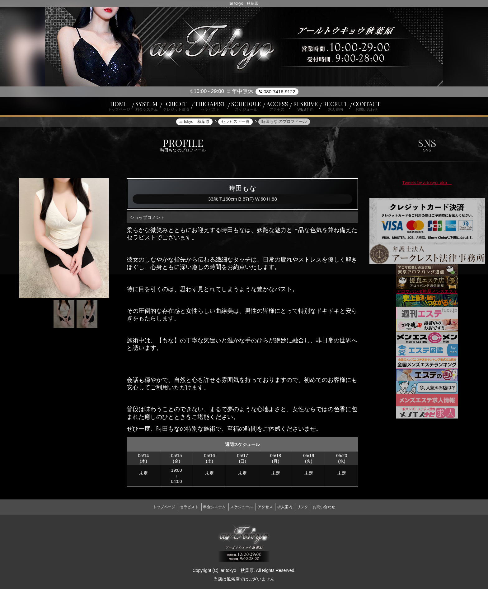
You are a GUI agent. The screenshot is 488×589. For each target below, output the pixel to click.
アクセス (267, 506)
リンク (311, 506)
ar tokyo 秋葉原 (237, 568)
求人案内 (290, 506)
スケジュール (239, 506)
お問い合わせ (337, 506)
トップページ (150, 506)
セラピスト (180, 506)
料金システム (209, 506)
